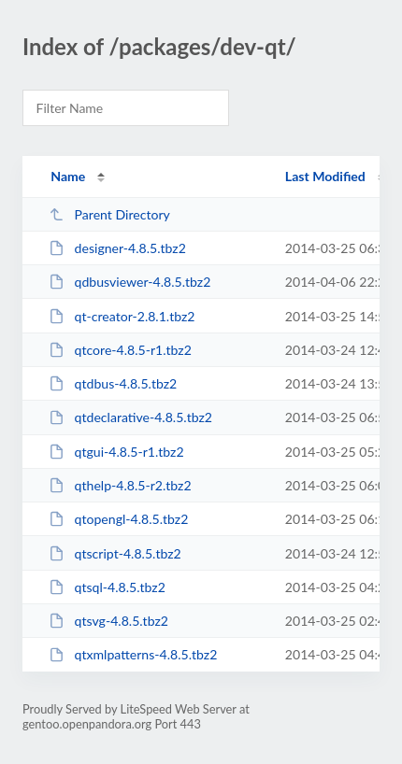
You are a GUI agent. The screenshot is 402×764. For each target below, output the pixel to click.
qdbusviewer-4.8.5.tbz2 (129, 282)
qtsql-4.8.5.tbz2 (107, 587)
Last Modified (325, 176)
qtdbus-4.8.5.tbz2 (113, 383)
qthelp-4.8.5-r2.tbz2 (120, 485)
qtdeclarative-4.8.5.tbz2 (130, 417)
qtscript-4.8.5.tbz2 (115, 553)
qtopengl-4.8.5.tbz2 (118, 519)
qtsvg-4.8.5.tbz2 (108, 621)
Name (67, 176)
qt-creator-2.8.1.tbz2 (121, 316)
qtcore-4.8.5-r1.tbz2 (120, 350)
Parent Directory (109, 214)
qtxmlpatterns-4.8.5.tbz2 (133, 654)
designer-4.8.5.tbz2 (117, 248)
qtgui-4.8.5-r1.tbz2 (116, 452)
